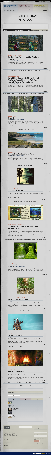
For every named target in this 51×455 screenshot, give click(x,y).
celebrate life (21, 310)
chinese (18, 346)
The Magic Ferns (14, 265)
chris (17, 93)
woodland (44, 239)
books (9, 93)
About (30, 27)
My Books (36, 25)
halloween (32, 382)
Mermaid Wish (11, 405)
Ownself (11, 118)
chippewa (17, 201)
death (26, 310)
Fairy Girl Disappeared (16, 190)
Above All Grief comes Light (18, 299)
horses (25, 346)
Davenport (28, 93)
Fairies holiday (23, 382)
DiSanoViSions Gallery (8, 27)
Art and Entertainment (11, 224)
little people (29, 70)
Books (9, 76)
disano (33, 93)
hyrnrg (12, 60)
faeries (12, 70)
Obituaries (23, 297)
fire (28, 129)
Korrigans (24, 70)
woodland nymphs (37, 70)
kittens (44, 382)
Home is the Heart (7, 25)
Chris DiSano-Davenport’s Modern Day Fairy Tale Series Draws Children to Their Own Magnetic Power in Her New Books (24, 80)
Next (30, 385)
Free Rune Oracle (16, 408)
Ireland (37, 382)
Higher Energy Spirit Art (25, 18)
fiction (27, 239)
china (14, 346)
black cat (7, 382)
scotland (30, 165)
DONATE (26, 27)
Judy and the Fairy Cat (16, 371)
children (13, 93)
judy (41, 382)
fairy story (26, 165)
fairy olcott (24, 129)
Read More (44, 68)
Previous (21, 385)
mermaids (39, 239)
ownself (32, 129)
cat (10, 382)
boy (11, 346)
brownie (20, 165)
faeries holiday (16, 382)
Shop (23, 27)
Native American (19, 188)
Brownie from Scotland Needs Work (21, 154)
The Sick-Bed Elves (15, 335)
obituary (30, 310)
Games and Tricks (19, 55)
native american (33, 201)
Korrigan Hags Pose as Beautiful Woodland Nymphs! (23, 58)
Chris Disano (22, 93)
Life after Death (19, 297)
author (5, 93)
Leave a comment (21, 60)
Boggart (14, 415)
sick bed (39, 346)
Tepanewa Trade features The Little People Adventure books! (23, 227)
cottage (19, 129)
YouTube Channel (17, 27)
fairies (16, 70)
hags (19, 70)
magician (34, 346)
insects (30, 346)
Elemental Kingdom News (28, 25)
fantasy (45, 93)
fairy (21, 201)
